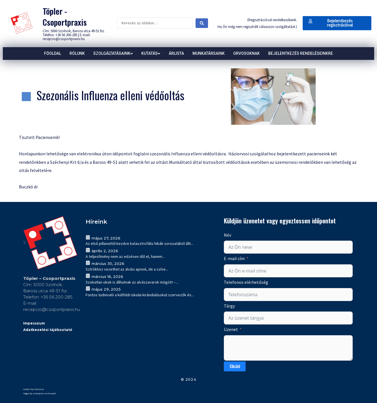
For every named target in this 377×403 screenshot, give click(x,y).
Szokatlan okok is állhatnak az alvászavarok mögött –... (132, 282)
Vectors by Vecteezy (33, 389)
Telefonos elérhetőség (246, 282)
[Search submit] (202, 23)
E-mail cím (234, 258)
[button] (337, 23)
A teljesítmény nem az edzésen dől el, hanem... (125, 256)
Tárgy (229, 306)
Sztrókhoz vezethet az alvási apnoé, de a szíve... (127, 269)
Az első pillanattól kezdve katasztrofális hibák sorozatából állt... (139, 243)
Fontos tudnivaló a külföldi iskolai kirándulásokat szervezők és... (140, 294)
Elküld (234, 366)
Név (227, 235)
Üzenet (231, 329)
